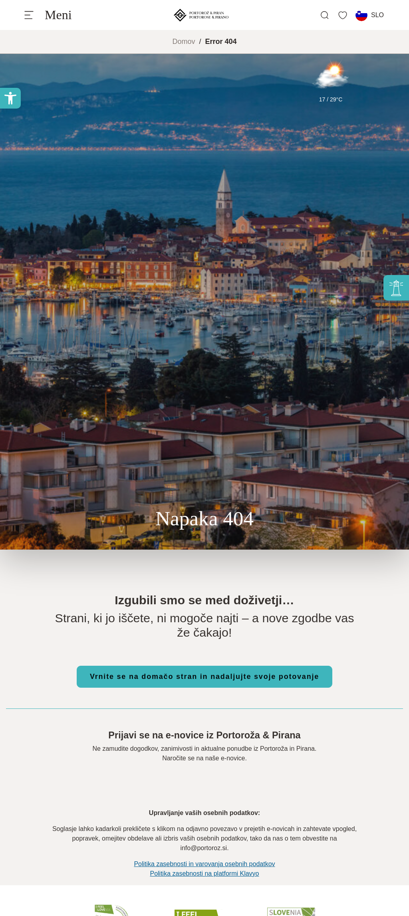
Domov (183, 42)
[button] (10, 98)
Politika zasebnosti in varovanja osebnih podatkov (204, 864)
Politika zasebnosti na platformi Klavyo (204, 873)
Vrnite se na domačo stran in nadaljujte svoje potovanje (204, 677)
